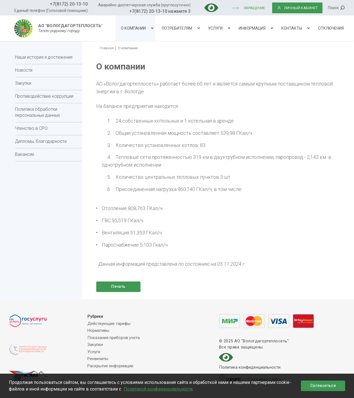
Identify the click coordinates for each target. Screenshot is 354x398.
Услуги (215, 28)
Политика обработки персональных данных (37, 112)
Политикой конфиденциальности (158, 389)
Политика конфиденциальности (249, 368)
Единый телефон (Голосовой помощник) (51, 10)
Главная (107, 48)
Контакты (291, 28)
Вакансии (24, 154)
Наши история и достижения (43, 57)
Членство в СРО (31, 128)
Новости (23, 70)
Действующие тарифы (109, 323)
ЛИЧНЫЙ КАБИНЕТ (297, 8)
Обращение (254, 8)
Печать (118, 286)
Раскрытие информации (110, 365)
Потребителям (177, 28)
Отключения (331, 28)
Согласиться (323, 385)
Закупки (23, 83)
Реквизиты (97, 358)
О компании (133, 28)
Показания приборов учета (113, 337)
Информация (252, 28)
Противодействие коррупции (44, 96)
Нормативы (98, 330)
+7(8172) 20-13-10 (69, 4)
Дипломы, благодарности (41, 141)
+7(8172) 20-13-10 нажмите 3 (160, 11)
